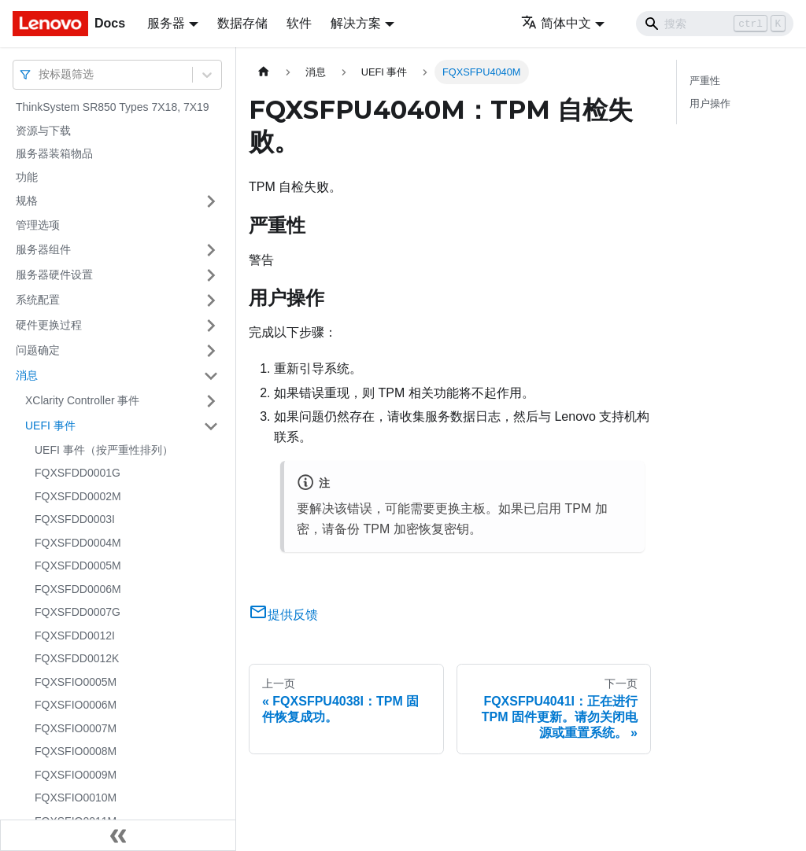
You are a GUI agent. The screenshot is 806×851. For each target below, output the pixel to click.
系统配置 (38, 299)
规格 (27, 200)
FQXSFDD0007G (77, 612)
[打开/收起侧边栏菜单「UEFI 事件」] (211, 426)
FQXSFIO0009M (75, 774)
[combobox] (40, 74)
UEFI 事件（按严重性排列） (104, 450)
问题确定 (38, 350)
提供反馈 (283, 614)
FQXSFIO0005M (75, 682)
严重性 (705, 81)
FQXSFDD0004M (78, 542)
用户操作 (710, 103)
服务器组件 (43, 249)
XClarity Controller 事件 (82, 400)
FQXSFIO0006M (75, 704)
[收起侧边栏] (118, 835)
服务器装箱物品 (54, 153)
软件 (299, 23)
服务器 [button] (166, 23)
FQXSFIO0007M (75, 728)
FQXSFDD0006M (78, 589)
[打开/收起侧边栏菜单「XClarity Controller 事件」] (211, 401)
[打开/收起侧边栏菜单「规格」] (211, 201)
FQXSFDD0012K (77, 658)
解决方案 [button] (356, 23)
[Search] (714, 23)
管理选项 (38, 225)
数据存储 (242, 23)
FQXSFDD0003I (75, 519)
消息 (27, 375)
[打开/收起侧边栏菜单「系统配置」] (211, 300)
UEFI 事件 (50, 425)
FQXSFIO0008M (75, 751)
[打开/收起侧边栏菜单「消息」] (211, 376)
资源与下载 (43, 130)
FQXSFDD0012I (75, 635)
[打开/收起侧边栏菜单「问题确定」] (211, 350)
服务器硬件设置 (54, 274)
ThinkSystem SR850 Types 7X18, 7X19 (112, 107)
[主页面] (264, 72)
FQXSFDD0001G (77, 472)
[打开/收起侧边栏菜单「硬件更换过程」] (211, 325)
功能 (27, 177)
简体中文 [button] (556, 23)
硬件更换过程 (49, 325)
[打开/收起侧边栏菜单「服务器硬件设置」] (211, 275)
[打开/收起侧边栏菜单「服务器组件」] (211, 250)
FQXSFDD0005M (78, 565)
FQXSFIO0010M (75, 797)
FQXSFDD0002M (78, 496)
